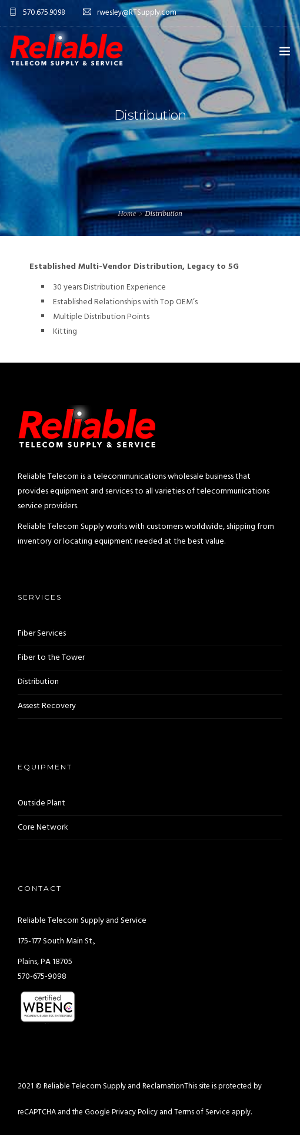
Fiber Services (42, 633)
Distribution (38, 682)
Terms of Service (202, 1112)
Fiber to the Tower (51, 657)
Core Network (43, 827)
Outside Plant (41, 803)
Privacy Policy (135, 1112)
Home (127, 213)
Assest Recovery (47, 706)
